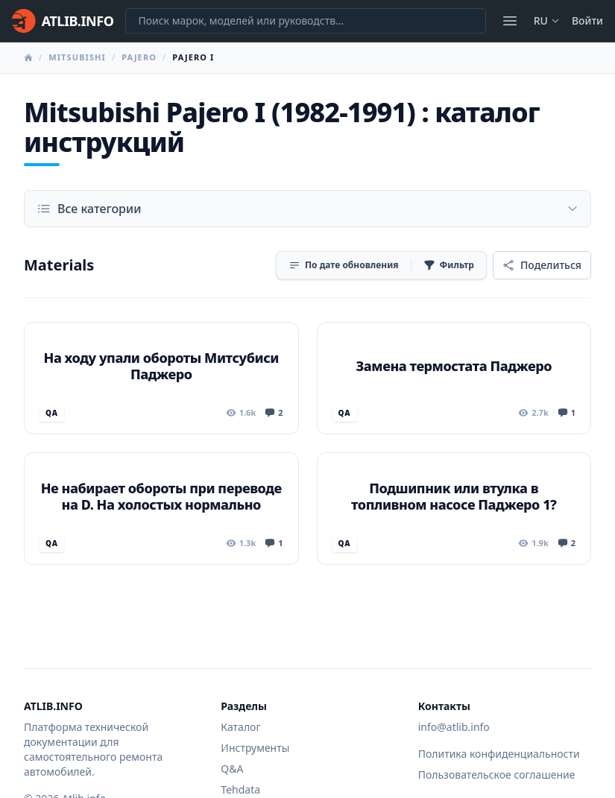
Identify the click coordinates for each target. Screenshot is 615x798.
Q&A (232, 768)
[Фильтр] (448, 265)
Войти (587, 20)
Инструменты (255, 748)
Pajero (139, 57)
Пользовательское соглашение (496, 774)
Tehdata (240, 789)
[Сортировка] (344, 265)
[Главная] (62, 21)
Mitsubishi (77, 57)
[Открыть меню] (510, 21)
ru (547, 20)
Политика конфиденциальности (499, 754)
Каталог (240, 727)
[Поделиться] (542, 265)
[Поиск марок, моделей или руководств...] (305, 21)
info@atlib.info (454, 727)
